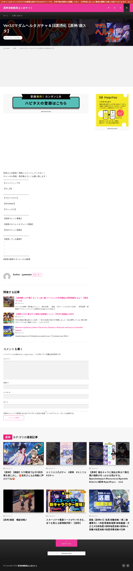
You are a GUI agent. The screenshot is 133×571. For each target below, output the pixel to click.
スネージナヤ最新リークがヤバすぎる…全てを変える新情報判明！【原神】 (66, 521)
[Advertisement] (66, 67)
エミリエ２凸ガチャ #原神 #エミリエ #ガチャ (66, 474)
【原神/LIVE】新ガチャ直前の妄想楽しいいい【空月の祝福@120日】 (45, 314)
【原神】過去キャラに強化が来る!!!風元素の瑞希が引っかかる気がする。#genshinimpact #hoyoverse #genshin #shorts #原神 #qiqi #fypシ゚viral (109, 477)
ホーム (5, 15)
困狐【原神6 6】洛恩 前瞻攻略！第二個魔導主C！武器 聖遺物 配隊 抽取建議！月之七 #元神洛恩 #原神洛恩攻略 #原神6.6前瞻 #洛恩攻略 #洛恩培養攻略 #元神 (109, 524)
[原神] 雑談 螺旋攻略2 (15, 519)
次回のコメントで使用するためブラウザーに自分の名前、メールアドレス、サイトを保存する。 (39, 413)
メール (6, 392)
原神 (18, 37)
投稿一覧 (36, 275)
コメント (6, 359)
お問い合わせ (17, 15)
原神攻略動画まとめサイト (27, 566)
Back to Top (66, 544)
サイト (5, 402)
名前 (6, 383)
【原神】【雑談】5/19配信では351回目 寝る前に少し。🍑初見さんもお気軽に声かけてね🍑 (23, 475)
